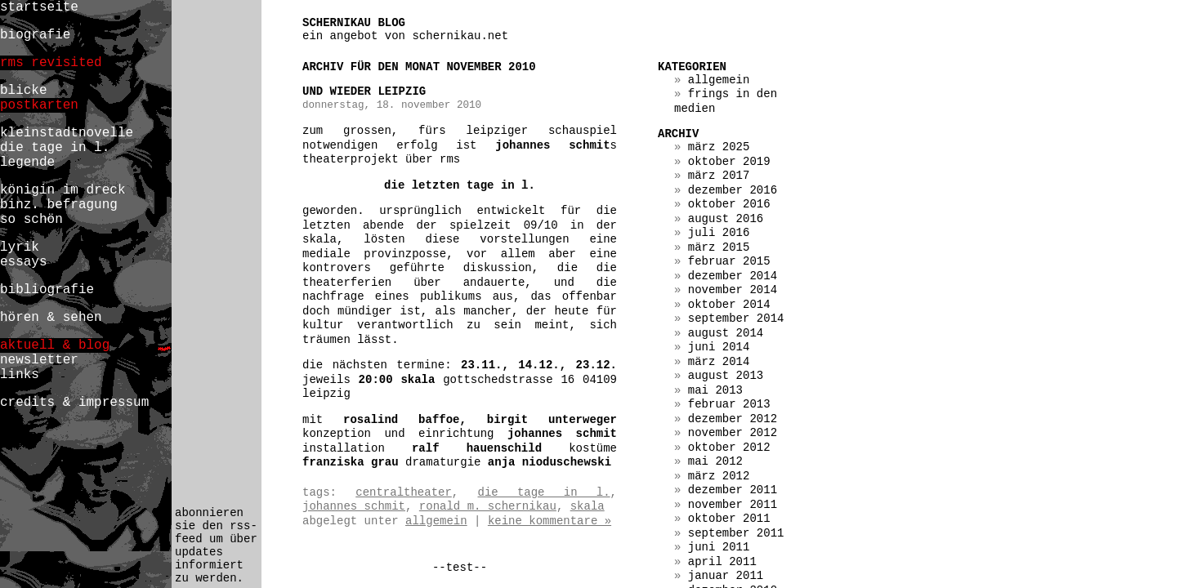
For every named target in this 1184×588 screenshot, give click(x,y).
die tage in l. (543, 492)
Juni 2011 (719, 547)
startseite (39, 7)
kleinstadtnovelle (66, 133)
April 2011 (722, 561)
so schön (31, 219)
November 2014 (732, 289)
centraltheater (403, 492)
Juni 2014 (719, 347)
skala (587, 506)
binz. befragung (59, 205)
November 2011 (732, 504)
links (19, 375)
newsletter (39, 360)
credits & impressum (74, 402)
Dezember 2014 (732, 276)
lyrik (19, 247)
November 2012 (732, 432)
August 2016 (725, 218)
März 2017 (719, 175)
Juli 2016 (719, 232)
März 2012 (719, 476)
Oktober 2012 (729, 447)
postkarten (39, 105)
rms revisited (51, 63)
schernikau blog (353, 22)
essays (23, 262)
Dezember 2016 (732, 190)
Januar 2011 (725, 575)
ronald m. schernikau (487, 506)
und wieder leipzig (364, 91)
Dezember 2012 (732, 418)
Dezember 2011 (732, 490)
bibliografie (47, 290)
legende (27, 162)
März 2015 (719, 247)
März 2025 (719, 147)
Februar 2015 (729, 261)
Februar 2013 (729, 404)
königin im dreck (62, 190)
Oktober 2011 (729, 518)
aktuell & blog (54, 345)
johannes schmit (353, 506)
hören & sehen (51, 317)
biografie (35, 35)
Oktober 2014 (729, 304)
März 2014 (719, 361)
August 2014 (725, 333)
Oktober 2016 (729, 204)
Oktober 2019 (729, 161)
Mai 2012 (715, 461)
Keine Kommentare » (549, 521)
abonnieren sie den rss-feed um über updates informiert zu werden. (216, 545)
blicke (23, 90)
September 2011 (736, 533)
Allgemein (436, 521)
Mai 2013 (715, 390)
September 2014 (736, 318)
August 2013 (725, 375)
